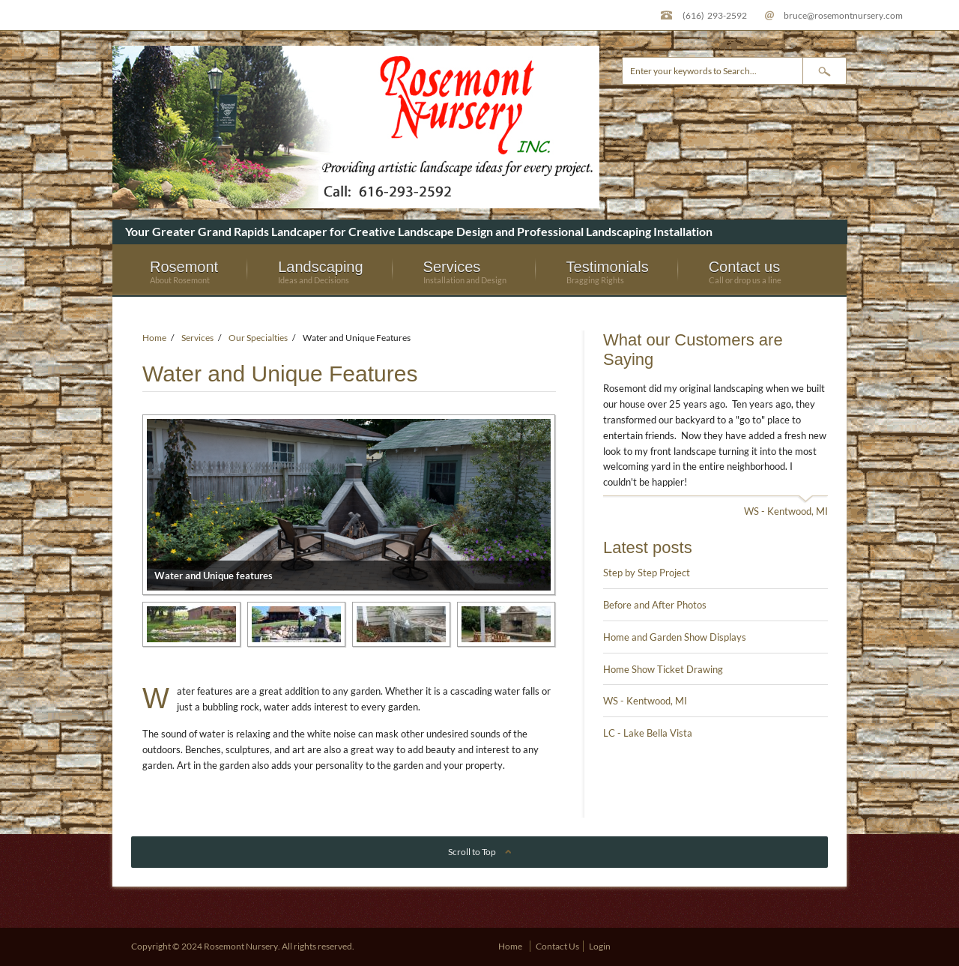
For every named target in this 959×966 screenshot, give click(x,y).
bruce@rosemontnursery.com (843, 15)
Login (600, 946)
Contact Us (557, 946)
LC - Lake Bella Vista (647, 733)
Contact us (745, 272)
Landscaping (320, 272)
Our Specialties (258, 337)
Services (464, 272)
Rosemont (184, 272)
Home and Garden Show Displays (674, 637)
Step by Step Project (646, 573)
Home (154, 337)
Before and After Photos (655, 605)
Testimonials (607, 272)
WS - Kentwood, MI (786, 511)
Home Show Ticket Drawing (663, 669)
